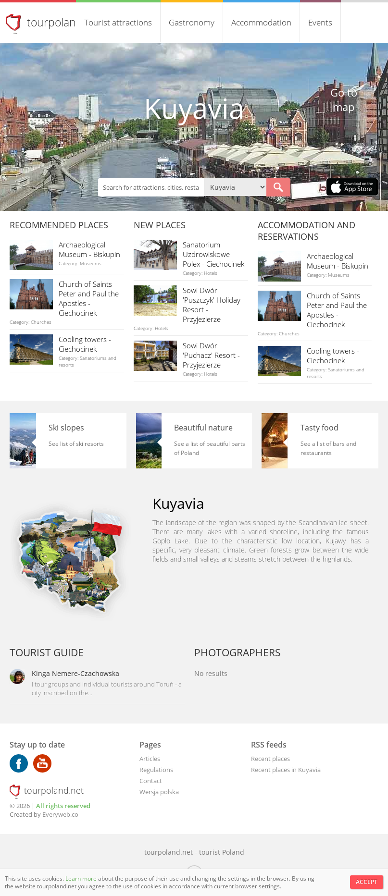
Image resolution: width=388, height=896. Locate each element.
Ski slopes (66, 427)
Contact (150, 780)
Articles (149, 758)
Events (320, 22)
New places (160, 225)
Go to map (343, 99)
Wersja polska (159, 791)
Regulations (156, 769)
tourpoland (55, 22)
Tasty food (319, 427)
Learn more (81, 878)
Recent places (270, 758)
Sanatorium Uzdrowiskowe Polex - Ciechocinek (213, 254)
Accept (366, 882)
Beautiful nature (203, 427)
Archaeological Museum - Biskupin (89, 249)
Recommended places (59, 225)
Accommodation (261, 22)
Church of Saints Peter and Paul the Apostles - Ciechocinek (89, 298)
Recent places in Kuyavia (286, 769)
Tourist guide (47, 652)
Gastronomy (191, 22)
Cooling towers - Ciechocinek (85, 344)
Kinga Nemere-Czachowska (75, 673)
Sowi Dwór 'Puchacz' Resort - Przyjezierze (211, 355)
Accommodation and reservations (306, 230)
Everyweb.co (60, 814)
